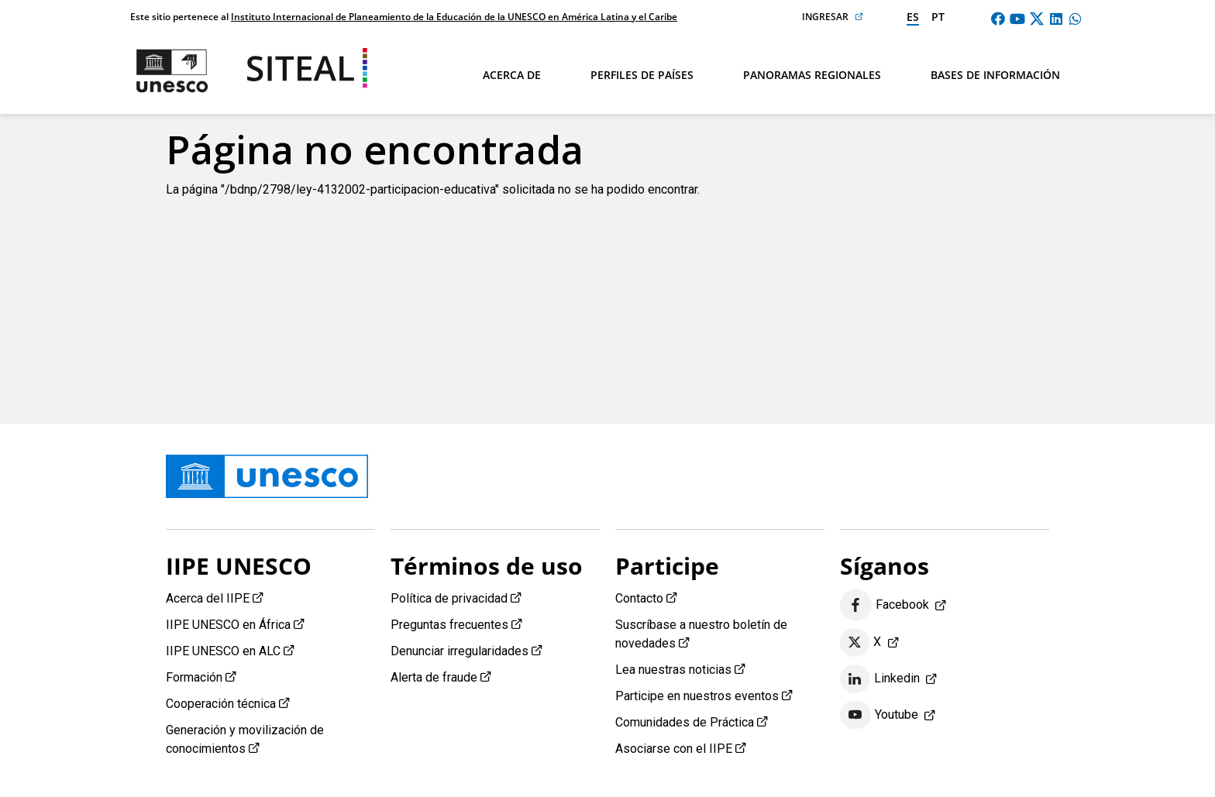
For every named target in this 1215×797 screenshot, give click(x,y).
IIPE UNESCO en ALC (223, 651)
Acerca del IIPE (208, 598)
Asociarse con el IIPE (673, 748)
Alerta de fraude (434, 677)
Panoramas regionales (812, 74)
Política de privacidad (449, 598)
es (913, 16)
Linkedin (880, 679)
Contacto (639, 598)
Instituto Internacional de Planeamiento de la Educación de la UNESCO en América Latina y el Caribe (454, 16)
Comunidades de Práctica (684, 722)
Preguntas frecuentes (449, 624)
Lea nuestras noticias (673, 669)
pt (938, 16)
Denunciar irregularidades (459, 651)
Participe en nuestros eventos (697, 696)
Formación (194, 677)
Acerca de (512, 74)
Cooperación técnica (221, 703)
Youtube (879, 715)
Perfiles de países (642, 74)
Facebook (884, 605)
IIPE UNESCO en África (228, 624)
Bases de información (995, 74)
